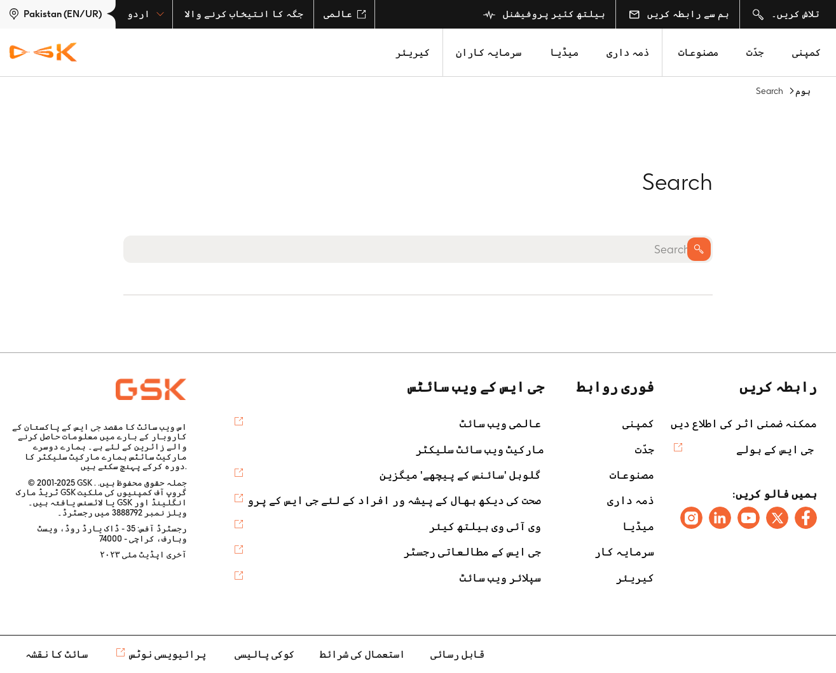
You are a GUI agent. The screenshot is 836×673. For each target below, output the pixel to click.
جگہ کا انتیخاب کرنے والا (243, 14)
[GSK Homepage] (43, 52)
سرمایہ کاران (488, 52)
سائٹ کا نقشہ (56, 654)
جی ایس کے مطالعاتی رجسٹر (472, 551)
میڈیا (564, 52)
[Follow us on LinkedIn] (720, 518)
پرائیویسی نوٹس (167, 654)
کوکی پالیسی (264, 654)
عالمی (345, 14)
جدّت (755, 52)
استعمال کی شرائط (362, 654)
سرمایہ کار (624, 551)
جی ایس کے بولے (775, 449)
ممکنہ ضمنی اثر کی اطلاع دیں (744, 423)
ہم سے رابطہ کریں (679, 14)
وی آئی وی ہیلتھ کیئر (485, 526)
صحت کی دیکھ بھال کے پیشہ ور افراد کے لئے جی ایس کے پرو (394, 500)
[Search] (417, 249)
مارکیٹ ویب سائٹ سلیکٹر (480, 449)
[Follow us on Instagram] (691, 518)
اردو (145, 14)
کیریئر (412, 52)
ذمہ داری (627, 52)
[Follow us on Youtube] (748, 518)
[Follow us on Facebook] (806, 518)
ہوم (803, 91)
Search (699, 249)
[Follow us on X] (777, 518)
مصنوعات (698, 52)
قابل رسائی (457, 654)
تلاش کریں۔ (786, 14)
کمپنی (806, 52)
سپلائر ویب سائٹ (500, 577)
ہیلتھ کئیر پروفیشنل (544, 14)
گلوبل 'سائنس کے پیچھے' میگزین (460, 475)
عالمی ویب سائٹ (500, 423)
